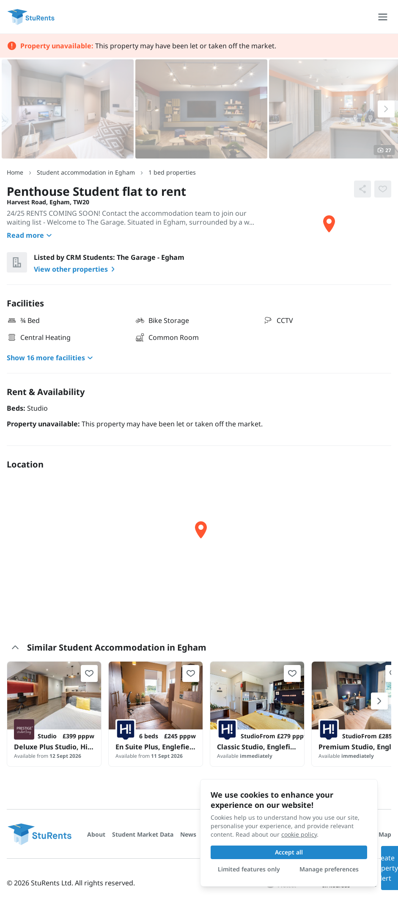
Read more (30, 235)
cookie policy (299, 834)
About (96, 834)
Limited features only (249, 869)
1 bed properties (172, 172)
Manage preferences (329, 869)
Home (15, 172)
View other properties (76, 269)
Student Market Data (142, 834)
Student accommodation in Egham (86, 172)
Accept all (289, 852)
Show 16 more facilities (51, 358)
